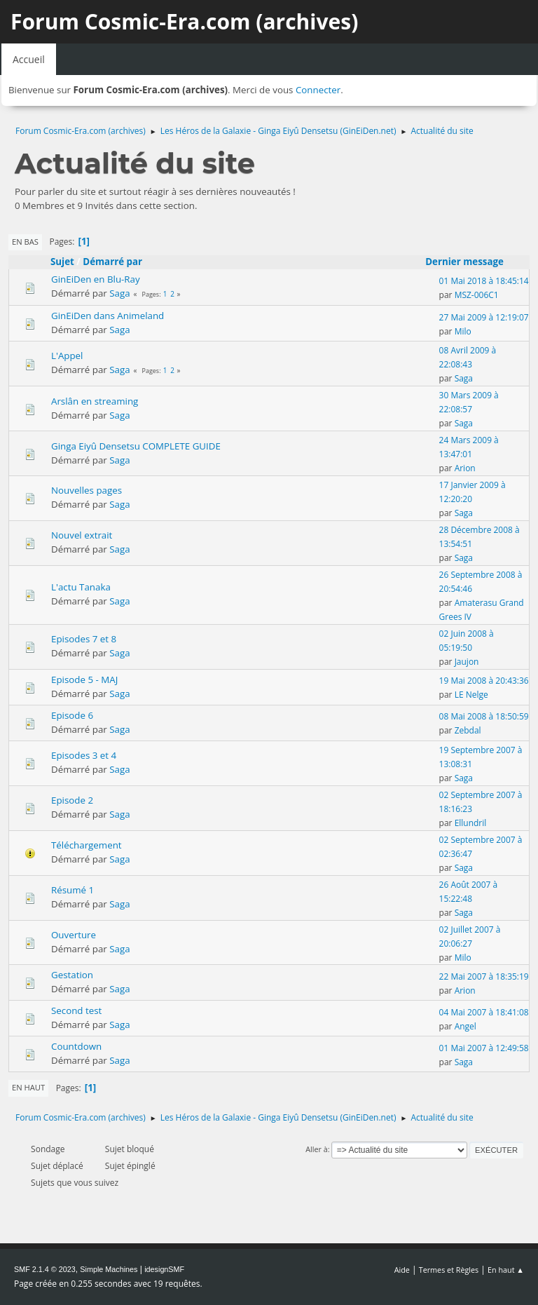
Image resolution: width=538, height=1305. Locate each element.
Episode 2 (72, 800)
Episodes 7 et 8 (83, 639)
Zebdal (468, 730)
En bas (25, 241)
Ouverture (73, 934)
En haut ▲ (506, 1269)
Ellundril (471, 823)
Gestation (72, 974)
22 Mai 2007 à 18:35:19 (484, 976)
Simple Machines (108, 1269)
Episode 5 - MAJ (84, 679)
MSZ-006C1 (477, 295)
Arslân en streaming (94, 401)
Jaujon (467, 662)
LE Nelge (471, 695)
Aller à (316, 1149)
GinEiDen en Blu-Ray (95, 279)
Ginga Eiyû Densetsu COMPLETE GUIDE (136, 446)
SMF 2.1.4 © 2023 (45, 1269)
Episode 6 (72, 715)
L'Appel (67, 355)
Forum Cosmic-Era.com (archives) (184, 21)
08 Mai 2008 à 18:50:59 (484, 716)
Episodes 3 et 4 (83, 755)
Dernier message (470, 261)
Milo (463, 331)
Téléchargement (86, 845)
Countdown (76, 1046)
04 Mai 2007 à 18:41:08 (484, 1012)
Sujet (62, 261)
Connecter (318, 89)
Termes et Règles (449, 1269)
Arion (465, 468)
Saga (119, 293)
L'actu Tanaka (81, 587)
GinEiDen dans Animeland (107, 315)
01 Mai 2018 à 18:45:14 (484, 281)
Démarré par (112, 261)
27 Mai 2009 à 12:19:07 (484, 317)
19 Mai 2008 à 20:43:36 (484, 681)
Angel (465, 1026)
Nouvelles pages (86, 490)
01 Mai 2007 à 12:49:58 (484, 1048)
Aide (402, 1269)
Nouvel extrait (81, 535)
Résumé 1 (72, 890)
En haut (28, 1087)
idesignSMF (164, 1269)
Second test (76, 1010)
